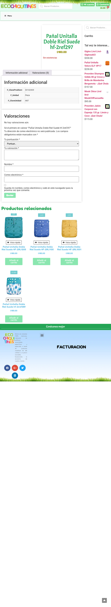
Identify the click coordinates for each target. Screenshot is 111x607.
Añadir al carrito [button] (13, 261)
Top (104, 600)
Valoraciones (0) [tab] (40, 72)
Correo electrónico (13, 175)
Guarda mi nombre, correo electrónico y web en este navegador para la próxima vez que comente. (38, 189)
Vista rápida (13, 242)
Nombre (8, 164)
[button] (42, 335)
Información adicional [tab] (16, 72)
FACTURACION (71, 347)
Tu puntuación (12, 139)
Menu (8, 16)
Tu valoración (11, 148)
